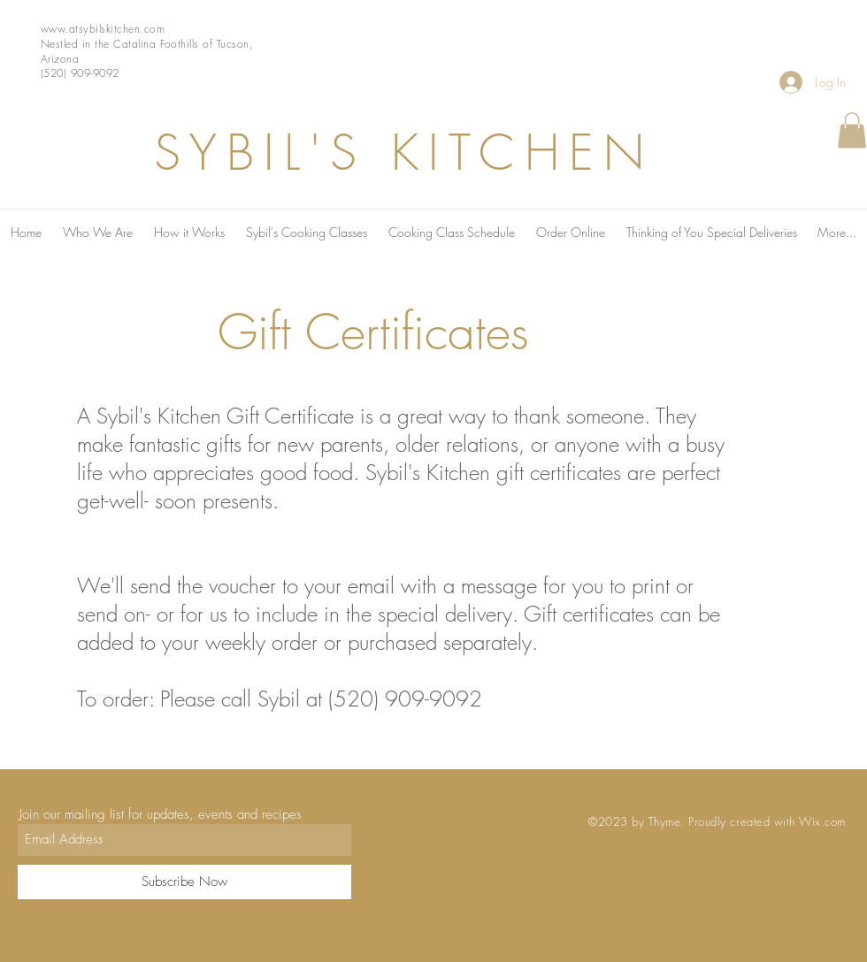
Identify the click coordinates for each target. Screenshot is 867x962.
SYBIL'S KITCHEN (404, 152)
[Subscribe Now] (184, 882)
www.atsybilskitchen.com (103, 28)
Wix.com (822, 821)
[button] (852, 130)
